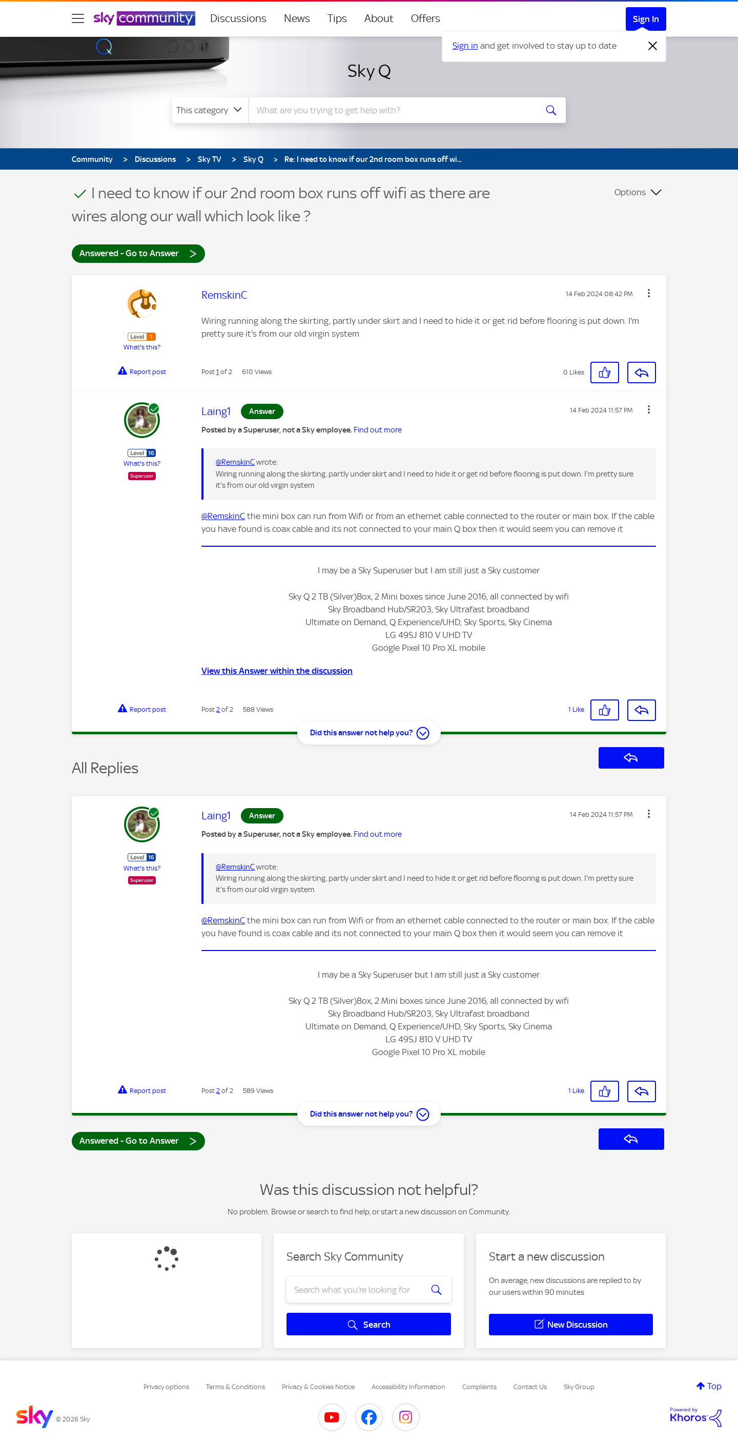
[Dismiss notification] (653, 46)
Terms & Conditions (235, 1387)
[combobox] (391, 110)
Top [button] (714, 1386)
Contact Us (530, 1387)
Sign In (646, 19)
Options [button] (630, 192)
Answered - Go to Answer (138, 252)
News (297, 18)
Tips (337, 18)
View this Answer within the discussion (277, 671)
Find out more (378, 430)
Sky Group (579, 1387)
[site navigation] (78, 18)
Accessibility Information (408, 1387)
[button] (649, 293)
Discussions (238, 18)
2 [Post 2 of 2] (218, 709)
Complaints (479, 1387)
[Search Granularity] (210, 110)
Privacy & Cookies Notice (318, 1387)
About (379, 18)
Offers (425, 18)
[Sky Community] (144, 18)
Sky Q (369, 70)
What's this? (142, 347)
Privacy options (166, 1387)
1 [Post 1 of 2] (217, 372)
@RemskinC (235, 462)
